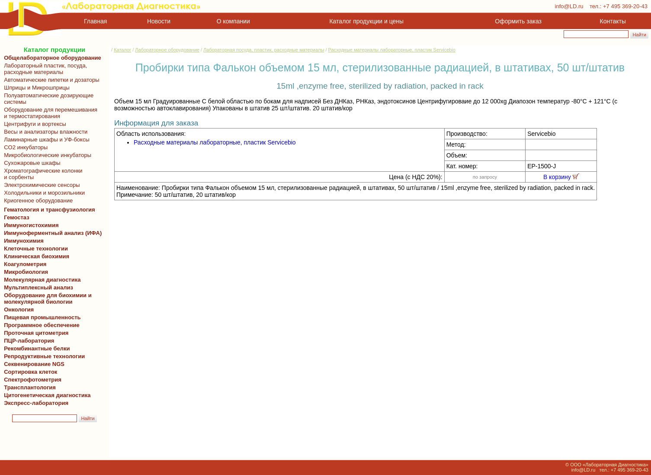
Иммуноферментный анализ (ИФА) (51, 233)
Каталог (122, 49)
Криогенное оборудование (37, 200)
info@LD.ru (569, 6)
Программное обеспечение (42, 325)
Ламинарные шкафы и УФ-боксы (45, 139)
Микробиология (26, 272)
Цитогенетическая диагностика (45, 395)
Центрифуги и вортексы (33, 124)
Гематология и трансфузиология (48, 209)
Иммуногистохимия (30, 225)
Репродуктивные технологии (43, 356)
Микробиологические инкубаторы (46, 155)
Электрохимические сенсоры (40, 185)
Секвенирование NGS (32, 364)
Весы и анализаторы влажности (44, 131)
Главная (95, 21)
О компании (232, 21)
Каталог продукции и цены (366, 21)
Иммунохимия (24, 241)
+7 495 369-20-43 (625, 6)
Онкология (19, 309)
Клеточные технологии (34, 248)
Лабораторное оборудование (167, 49)
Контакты (613, 21)
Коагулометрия (25, 264)
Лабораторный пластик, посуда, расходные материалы (44, 68)
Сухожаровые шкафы (31, 163)
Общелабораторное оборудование (51, 58)
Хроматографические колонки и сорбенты (42, 173)
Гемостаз (16, 217)
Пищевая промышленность (42, 317)
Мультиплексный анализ (38, 287)
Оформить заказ (518, 21)
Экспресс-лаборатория (36, 403)
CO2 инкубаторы (24, 147)
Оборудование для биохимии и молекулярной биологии (46, 298)
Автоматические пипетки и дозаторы (50, 80)
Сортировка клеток (29, 372)
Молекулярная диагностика (40, 279)
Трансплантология (28, 387)
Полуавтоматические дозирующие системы (47, 98)
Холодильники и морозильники (43, 192)
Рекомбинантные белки (35, 348)
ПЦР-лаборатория (27, 340)
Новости (158, 21)
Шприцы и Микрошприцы (35, 87)
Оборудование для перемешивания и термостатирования (49, 112)
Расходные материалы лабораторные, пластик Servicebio (391, 49)
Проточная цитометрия (34, 333)
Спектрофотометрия (32, 379)
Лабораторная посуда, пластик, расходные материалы (263, 49)
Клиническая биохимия (35, 256)
